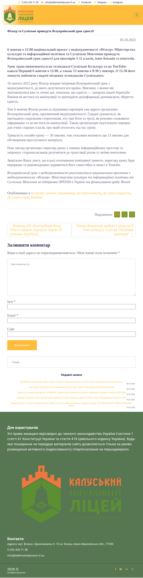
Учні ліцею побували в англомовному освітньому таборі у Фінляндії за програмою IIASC (71, 387)
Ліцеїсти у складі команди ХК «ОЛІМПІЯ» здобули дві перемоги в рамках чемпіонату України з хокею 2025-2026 (71, 392)
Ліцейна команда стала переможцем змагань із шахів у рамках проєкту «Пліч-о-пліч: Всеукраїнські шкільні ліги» (71, 398)
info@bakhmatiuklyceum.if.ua (58, 2)
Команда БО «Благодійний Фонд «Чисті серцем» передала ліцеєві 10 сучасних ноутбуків (35, 230)
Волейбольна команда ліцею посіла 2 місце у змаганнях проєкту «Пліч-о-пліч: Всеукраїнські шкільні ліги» (71, 382)
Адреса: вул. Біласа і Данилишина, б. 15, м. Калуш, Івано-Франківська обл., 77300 (60, 544)
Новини (36, 197)
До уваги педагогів (117, 193)
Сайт (11, 329)
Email (12, 315)
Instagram (116, 2)
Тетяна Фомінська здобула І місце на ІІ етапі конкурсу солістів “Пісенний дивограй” (104, 230)
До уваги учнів (18, 197)
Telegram (100, 2)
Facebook (84, 2)
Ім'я (11, 302)
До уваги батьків (88, 193)
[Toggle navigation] (137, 15)
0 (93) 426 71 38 (28, 2)
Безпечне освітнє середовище (53, 193)
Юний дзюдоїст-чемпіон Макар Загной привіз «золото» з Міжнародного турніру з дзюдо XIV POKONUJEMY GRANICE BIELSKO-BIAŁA (71, 404)
